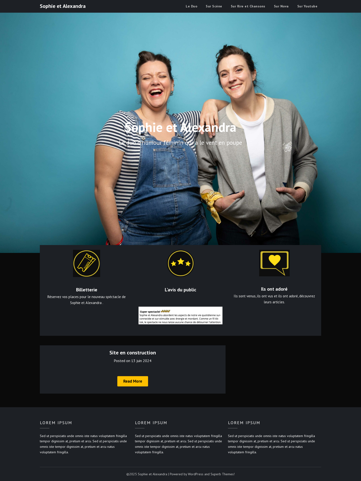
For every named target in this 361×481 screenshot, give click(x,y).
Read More (132, 381)
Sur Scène (214, 6)
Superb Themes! (223, 474)
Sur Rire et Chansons (248, 6)
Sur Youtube (307, 6)
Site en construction (132, 352)
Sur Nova (281, 6)
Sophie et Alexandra (63, 6)
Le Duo (191, 6)
